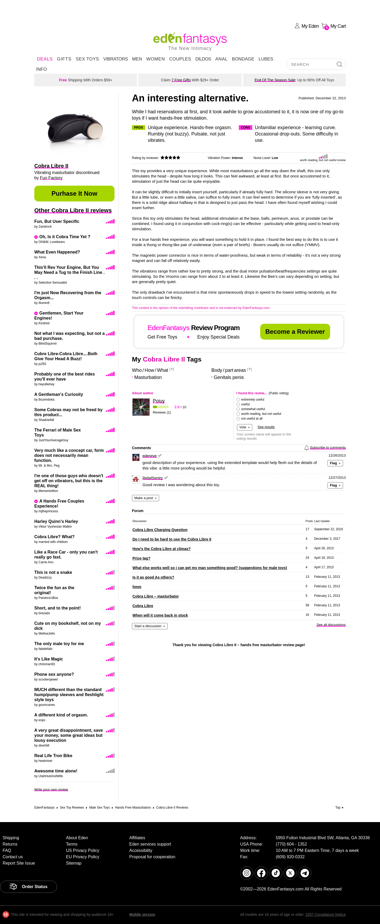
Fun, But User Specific (56, 221)
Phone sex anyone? (54, 674)
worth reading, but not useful (261, 414)
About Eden (77, 838)
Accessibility (140, 850)
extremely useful (252, 399)
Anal (221, 59)
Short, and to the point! (57, 608)
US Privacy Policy (82, 850)
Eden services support (150, 844)
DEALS (45, 59)
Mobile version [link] (142, 914)
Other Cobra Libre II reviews (73, 210)
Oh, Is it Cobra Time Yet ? (64, 236)
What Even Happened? (57, 252)
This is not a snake (53, 572)
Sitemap (74, 863)
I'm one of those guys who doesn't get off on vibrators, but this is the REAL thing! (68, 480)
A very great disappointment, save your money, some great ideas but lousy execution (68, 735)
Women (155, 59)
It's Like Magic (48, 659)
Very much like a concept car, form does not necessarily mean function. (69, 455)
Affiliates (137, 838)
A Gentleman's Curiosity (58, 394)
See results (266, 427)
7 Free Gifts (181, 80)
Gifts (64, 59)
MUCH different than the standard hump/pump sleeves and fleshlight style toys (68, 694)
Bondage (243, 59)
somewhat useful (253, 409)
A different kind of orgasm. (61, 715)
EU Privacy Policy (82, 857)
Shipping (11, 838)
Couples (180, 59)
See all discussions (331, 625)
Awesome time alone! (55, 771)
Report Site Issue (19, 863)
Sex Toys (87, 59)
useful (245, 404)
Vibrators (115, 59)
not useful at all (252, 418)
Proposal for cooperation (152, 857)
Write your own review (51, 789)
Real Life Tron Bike (53, 755)
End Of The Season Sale (275, 80)
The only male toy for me (59, 643)
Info (41, 69)
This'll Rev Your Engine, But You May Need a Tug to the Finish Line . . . (69, 272)
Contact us (13, 857)
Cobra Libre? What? (54, 536)
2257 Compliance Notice (325, 914)
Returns (10, 844)
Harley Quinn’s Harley (56, 521)
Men (137, 59)
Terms (72, 844)
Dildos (203, 59)
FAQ (7, 850)
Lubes (266, 59)
